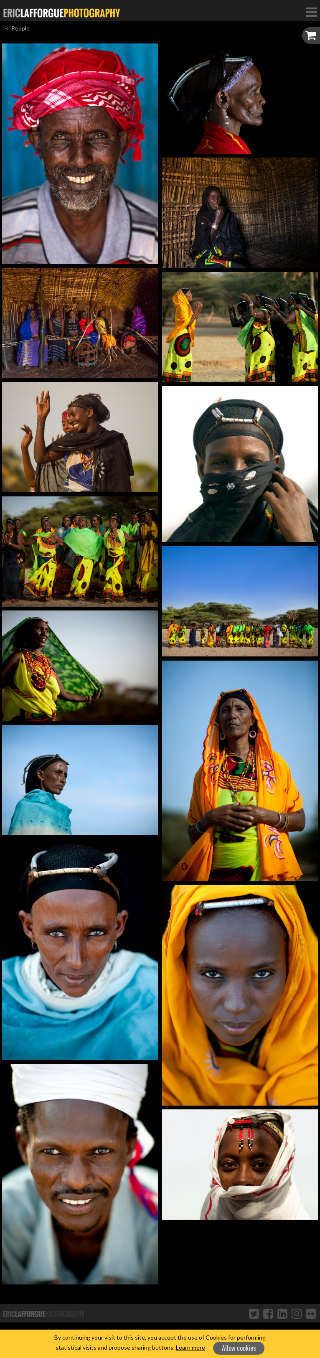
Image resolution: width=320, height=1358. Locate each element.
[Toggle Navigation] (311, 11)
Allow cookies (239, 1348)
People (20, 28)
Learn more (190, 1347)
